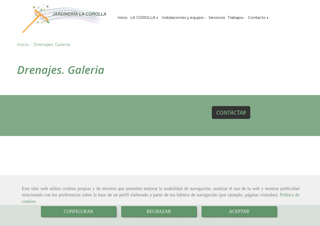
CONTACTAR (231, 112)
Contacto (258, 17)
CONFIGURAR (78, 211)
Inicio (122, 17)
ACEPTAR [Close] (239, 211)
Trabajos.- (236, 17)
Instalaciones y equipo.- (184, 17)
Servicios (217, 17)
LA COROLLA (144, 17)
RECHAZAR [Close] (159, 211)
